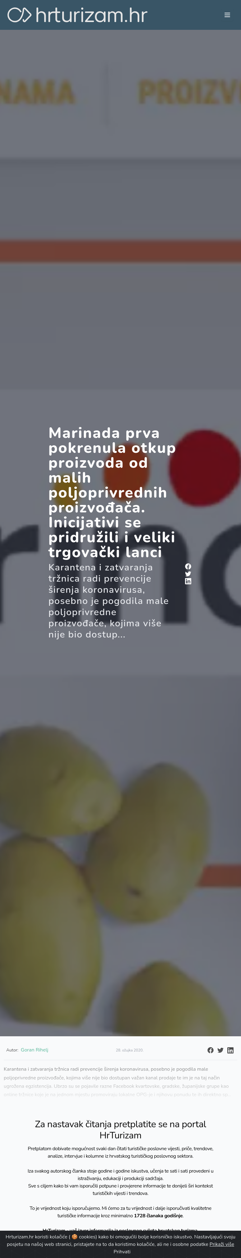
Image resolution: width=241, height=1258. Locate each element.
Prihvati (122, 1251)
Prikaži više (222, 1244)
